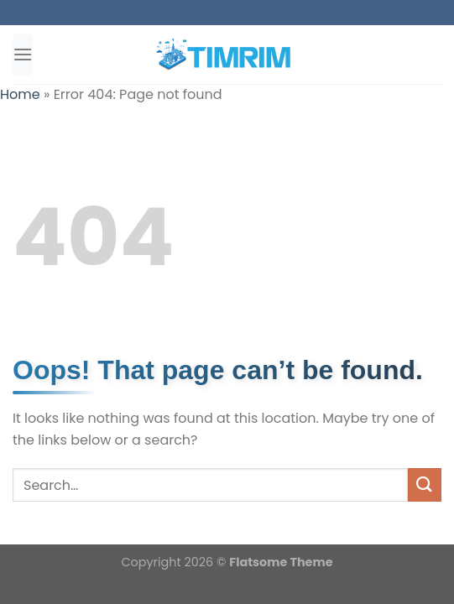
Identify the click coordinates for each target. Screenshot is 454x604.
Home (20, 94)
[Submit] (424, 484)
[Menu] (23, 54)
